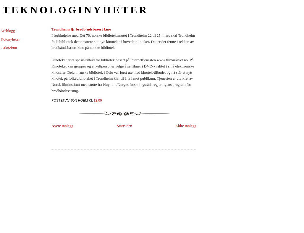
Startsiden (124, 125)
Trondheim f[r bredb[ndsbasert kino (81, 29)
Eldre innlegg (186, 125)
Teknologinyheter (75, 9)
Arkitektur (9, 48)
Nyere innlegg (62, 125)
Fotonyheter (10, 39)
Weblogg (8, 30)
